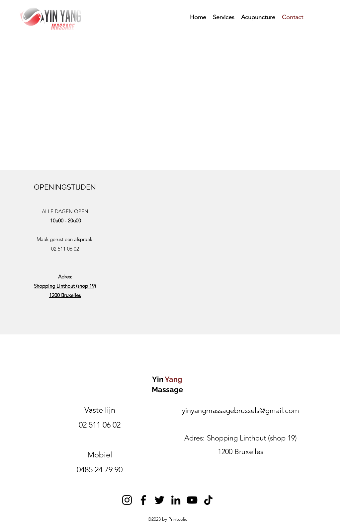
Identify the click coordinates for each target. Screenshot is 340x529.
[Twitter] (159, 500)
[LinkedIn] (175, 500)
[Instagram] (127, 500)
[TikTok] (208, 500)
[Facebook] (143, 500)
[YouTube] (192, 500)
